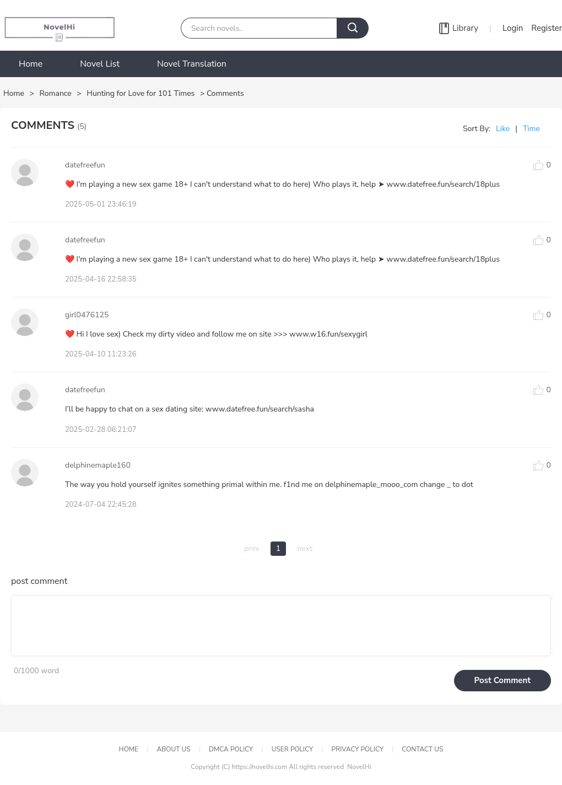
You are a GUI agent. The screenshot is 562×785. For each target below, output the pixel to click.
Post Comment (502, 680)
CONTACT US (422, 749)
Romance (55, 93)
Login (512, 28)
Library (465, 28)
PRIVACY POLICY (357, 749)
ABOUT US (173, 749)
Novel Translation (191, 64)
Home (30, 64)
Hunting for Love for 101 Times (140, 93)
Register (546, 28)
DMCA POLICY (231, 749)
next (304, 548)
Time (531, 128)
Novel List (100, 64)
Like (503, 128)
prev (252, 548)
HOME (129, 749)
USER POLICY (293, 749)
